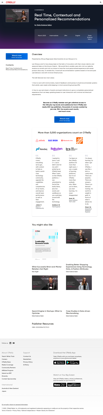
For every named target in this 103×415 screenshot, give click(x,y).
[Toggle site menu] (2, 2)
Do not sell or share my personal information (15, 404)
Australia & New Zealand (10, 388)
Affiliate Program (7, 370)
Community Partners (9, 368)
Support (26, 353)
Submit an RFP (6, 373)
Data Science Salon (89, 37)
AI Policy (26, 365)
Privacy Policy (28, 362)
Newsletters (27, 359)
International (7, 385)
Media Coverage (7, 365)
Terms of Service (6, 410)
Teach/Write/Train (8, 356)
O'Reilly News (6, 362)
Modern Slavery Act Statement (46, 410)
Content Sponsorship (9, 379)
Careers (4, 359)
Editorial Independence (28, 410)
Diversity (5, 376)
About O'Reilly (7, 353)
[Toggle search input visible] (100, 2)
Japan (4, 391)
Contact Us (27, 356)
